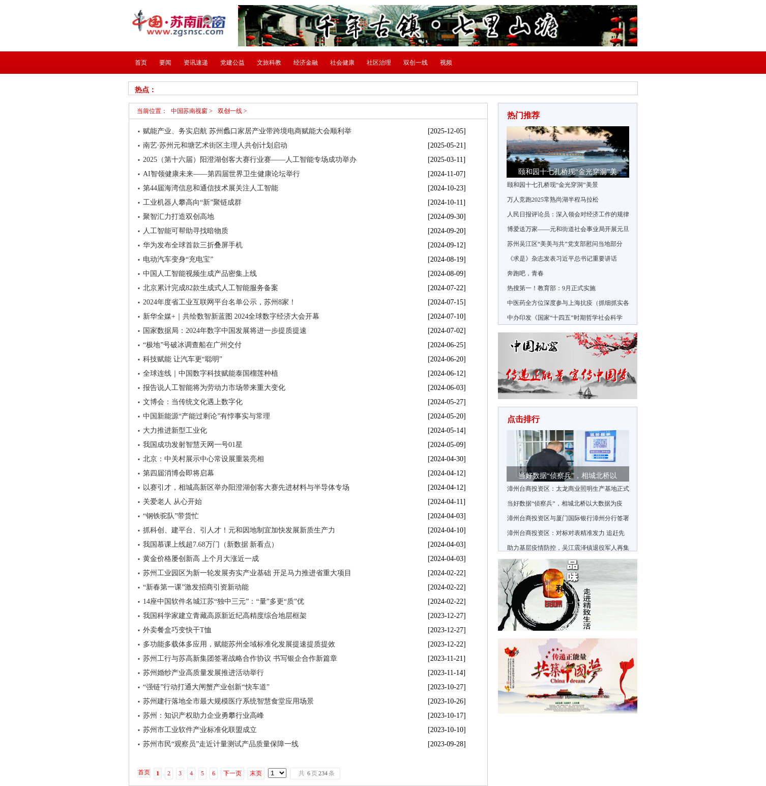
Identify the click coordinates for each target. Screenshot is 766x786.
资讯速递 (196, 62)
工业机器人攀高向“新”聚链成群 (192, 202)
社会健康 (342, 62)
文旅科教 (269, 62)
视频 (446, 62)
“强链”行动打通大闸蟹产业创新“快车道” (206, 687)
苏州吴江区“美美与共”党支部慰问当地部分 (565, 243)
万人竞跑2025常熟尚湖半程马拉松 (553, 199)
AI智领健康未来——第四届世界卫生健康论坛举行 (221, 174)
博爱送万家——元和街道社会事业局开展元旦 (568, 229)
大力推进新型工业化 (175, 430)
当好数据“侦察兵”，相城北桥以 (567, 476)
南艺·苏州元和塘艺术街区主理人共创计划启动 (215, 145)
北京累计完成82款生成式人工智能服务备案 (210, 288)
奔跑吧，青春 (525, 273)
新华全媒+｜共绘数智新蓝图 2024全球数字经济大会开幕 (231, 316)
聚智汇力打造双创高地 (178, 216)
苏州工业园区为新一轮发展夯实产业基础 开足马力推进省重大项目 (247, 573)
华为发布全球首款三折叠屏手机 (193, 245)
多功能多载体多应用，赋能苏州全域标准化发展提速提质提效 (239, 644)
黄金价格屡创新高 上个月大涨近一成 (201, 559)
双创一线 (415, 62)
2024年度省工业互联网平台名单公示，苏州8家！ (219, 302)
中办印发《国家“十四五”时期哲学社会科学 (565, 317)
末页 (256, 773)
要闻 (165, 62)
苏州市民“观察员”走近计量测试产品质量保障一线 (221, 744)
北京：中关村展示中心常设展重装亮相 (203, 459)
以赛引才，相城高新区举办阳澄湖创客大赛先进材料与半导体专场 (246, 487)
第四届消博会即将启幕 (178, 473)
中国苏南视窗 (189, 111)
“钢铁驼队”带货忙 (171, 516)
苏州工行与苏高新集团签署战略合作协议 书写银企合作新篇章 (240, 658)
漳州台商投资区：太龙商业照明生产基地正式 (568, 488)
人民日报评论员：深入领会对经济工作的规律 (568, 214)
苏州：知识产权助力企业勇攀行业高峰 (203, 715)
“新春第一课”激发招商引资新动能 (196, 587)
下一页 (232, 773)
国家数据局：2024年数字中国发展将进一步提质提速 (225, 330)
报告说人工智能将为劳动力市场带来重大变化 (214, 387)
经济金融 (305, 62)
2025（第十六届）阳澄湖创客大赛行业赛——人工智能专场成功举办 (250, 159)
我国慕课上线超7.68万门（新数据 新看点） (210, 544)
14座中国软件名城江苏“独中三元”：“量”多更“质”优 (223, 601)
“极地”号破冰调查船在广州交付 (192, 345)
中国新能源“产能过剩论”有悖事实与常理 (206, 416)
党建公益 (232, 62)
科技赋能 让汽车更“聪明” (182, 359)
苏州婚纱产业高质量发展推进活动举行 (203, 673)
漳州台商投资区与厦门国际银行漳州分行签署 (568, 518)
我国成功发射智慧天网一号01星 (193, 444)
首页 (141, 62)
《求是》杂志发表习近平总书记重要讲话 (562, 258)
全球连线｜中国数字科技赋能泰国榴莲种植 (210, 373)
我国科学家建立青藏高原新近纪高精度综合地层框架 (225, 616)
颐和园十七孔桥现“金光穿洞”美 (567, 172)
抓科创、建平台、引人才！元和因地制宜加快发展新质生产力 (239, 530)
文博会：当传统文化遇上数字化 (193, 402)
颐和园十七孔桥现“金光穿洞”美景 (552, 184)
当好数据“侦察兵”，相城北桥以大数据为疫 (565, 503)
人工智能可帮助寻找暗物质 (185, 231)
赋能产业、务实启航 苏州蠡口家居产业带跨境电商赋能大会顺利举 (247, 131)
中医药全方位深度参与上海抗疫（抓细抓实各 (568, 302)
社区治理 (379, 62)
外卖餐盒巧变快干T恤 (177, 630)
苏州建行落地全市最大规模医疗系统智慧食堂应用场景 (228, 701)
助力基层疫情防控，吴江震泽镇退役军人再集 (568, 547)
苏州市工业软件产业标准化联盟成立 (200, 730)
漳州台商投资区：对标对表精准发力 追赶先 (566, 533)
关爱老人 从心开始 (172, 502)
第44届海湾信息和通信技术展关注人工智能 (210, 188)
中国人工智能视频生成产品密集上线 (200, 273)
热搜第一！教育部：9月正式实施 (551, 288)
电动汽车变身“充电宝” (178, 259)
